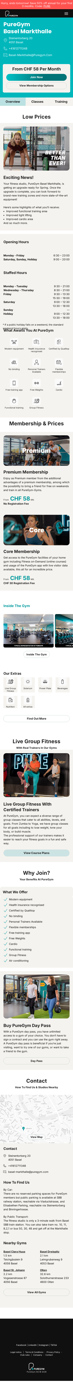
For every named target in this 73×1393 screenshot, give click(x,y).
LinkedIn (32, 1345)
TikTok (54, 1345)
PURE (46, 6)
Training (61, 102)
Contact (49, 1355)
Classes (37, 102)
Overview (13, 102)
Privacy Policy (53, 1352)
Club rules (25, 1355)
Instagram (44, 1345)
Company (37, 1355)
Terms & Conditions (34, 1352)
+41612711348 (17, 1165)
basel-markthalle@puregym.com (28, 1171)
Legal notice (15, 1352)
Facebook (21, 1345)
